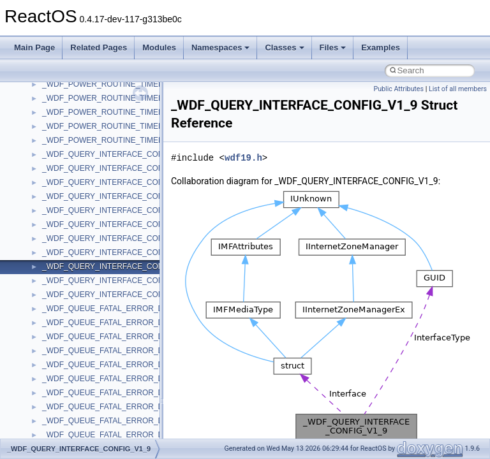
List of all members (458, 89)
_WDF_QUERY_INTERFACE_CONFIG (109, 154)
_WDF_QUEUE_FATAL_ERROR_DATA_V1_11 (123, 350)
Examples (380, 47)
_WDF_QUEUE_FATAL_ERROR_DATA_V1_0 (121, 322)
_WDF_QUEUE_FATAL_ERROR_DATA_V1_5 (121, 392)
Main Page (34, 47)
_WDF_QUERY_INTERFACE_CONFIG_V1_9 (120, 266)
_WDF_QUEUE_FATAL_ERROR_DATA (109, 308)
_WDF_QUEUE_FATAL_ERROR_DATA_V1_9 (121, 420)
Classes (284, 47)
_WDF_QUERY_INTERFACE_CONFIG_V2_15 (122, 294)
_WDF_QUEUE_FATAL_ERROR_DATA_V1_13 (123, 364)
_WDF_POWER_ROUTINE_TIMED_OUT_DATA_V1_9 (136, 112)
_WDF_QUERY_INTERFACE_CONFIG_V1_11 (122, 196)
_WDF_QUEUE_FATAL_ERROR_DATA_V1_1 (121, 336)
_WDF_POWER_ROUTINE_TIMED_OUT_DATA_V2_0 (136, 126)
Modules (159, 47)
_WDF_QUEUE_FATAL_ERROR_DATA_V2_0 (121, 434)
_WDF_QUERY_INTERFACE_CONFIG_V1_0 (120, 168)
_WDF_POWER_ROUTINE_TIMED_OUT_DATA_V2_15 (138, 140)
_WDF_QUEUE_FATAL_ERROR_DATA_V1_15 (123, 378)
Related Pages (98, 47)
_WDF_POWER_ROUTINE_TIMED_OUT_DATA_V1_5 (136, 84)
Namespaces (220, 47)
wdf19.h (243, 158)
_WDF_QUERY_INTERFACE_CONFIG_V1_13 (122, 210)
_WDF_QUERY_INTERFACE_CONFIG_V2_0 (120, 280)
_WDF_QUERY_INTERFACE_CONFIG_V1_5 (120, 238)
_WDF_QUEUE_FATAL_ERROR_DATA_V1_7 (121, 406)
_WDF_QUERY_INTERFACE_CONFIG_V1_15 (122, 224)
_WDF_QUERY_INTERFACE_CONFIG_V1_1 (120, 182)
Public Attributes (398, 89)
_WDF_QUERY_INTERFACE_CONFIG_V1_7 (120, 252)
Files (333, 47)
